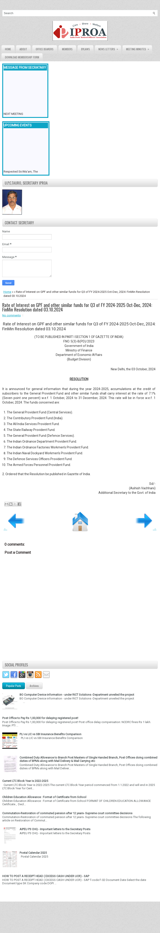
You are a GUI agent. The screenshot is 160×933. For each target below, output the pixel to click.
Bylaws (85, 49)
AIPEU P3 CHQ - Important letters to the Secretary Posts (55, 829)
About (23, 49)
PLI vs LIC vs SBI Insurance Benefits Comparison (50, 734)
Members (67, 49)
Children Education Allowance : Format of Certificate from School (44, 797)
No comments (11, 315)
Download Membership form (22, 57)
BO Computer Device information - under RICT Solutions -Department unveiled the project (77, 694)
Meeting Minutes (139, 48)
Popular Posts (13, 686)
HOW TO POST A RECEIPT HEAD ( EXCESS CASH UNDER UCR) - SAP (45, 876)
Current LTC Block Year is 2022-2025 (25, 781)
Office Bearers (44, 49)
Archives (34, 686)
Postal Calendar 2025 (33, 852)
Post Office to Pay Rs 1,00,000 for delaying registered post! (40, 718)
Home (8, 49)
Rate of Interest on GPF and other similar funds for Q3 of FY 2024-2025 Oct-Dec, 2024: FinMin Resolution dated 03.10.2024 (77, 307)
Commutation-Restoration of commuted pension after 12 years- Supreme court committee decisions (67, 813)
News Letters (109, 48)
